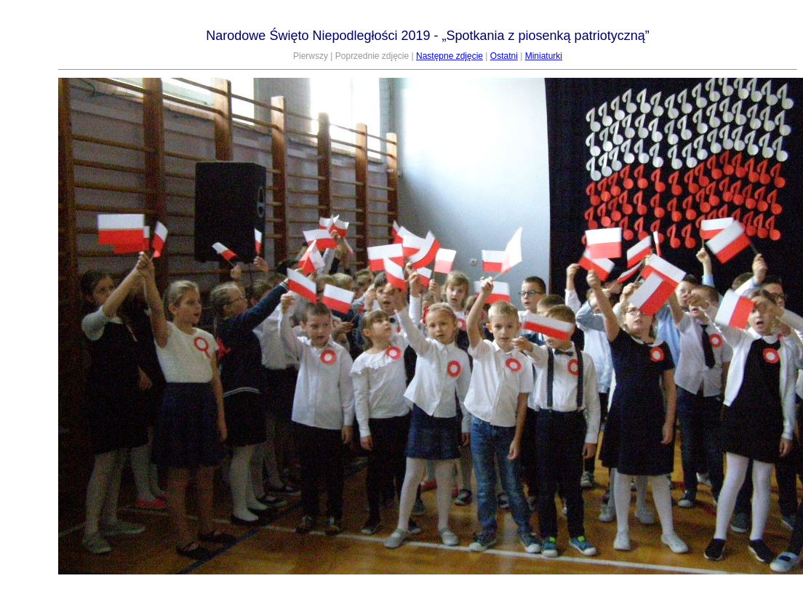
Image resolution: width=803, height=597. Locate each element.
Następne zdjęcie (449, 56)
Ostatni (504, 56)
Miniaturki (543, 56)
